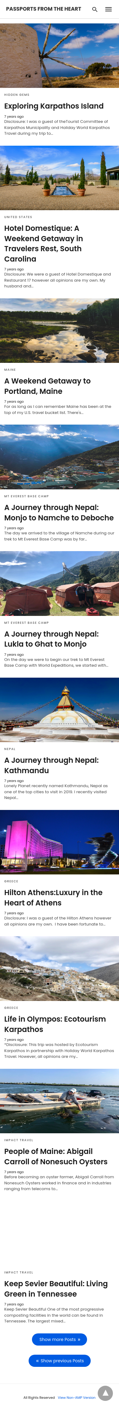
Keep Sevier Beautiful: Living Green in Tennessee (56, 1289)
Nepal (10, 749)
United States (18, 217)
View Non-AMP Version (77, 1397)
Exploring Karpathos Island (54, 106)
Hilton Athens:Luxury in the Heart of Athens (53, 898)
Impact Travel (18, 1140)
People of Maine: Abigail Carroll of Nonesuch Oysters (56, 1156)
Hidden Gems (17, 94)
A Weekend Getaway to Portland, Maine (47, 386)
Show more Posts (58, 1339)
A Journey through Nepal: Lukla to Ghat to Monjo (51, 639)
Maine (10, 369)
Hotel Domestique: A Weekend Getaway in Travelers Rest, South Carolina (43, 243)
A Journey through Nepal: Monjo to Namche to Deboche (59, 512)
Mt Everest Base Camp (26, 496)
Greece (11, 881)
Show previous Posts (62, 1361)
